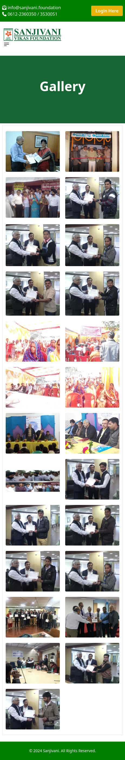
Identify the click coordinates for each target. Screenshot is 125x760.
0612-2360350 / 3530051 (29, 14)
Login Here (107, 11)
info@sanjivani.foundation (31, 8)
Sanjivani (51, 750)
